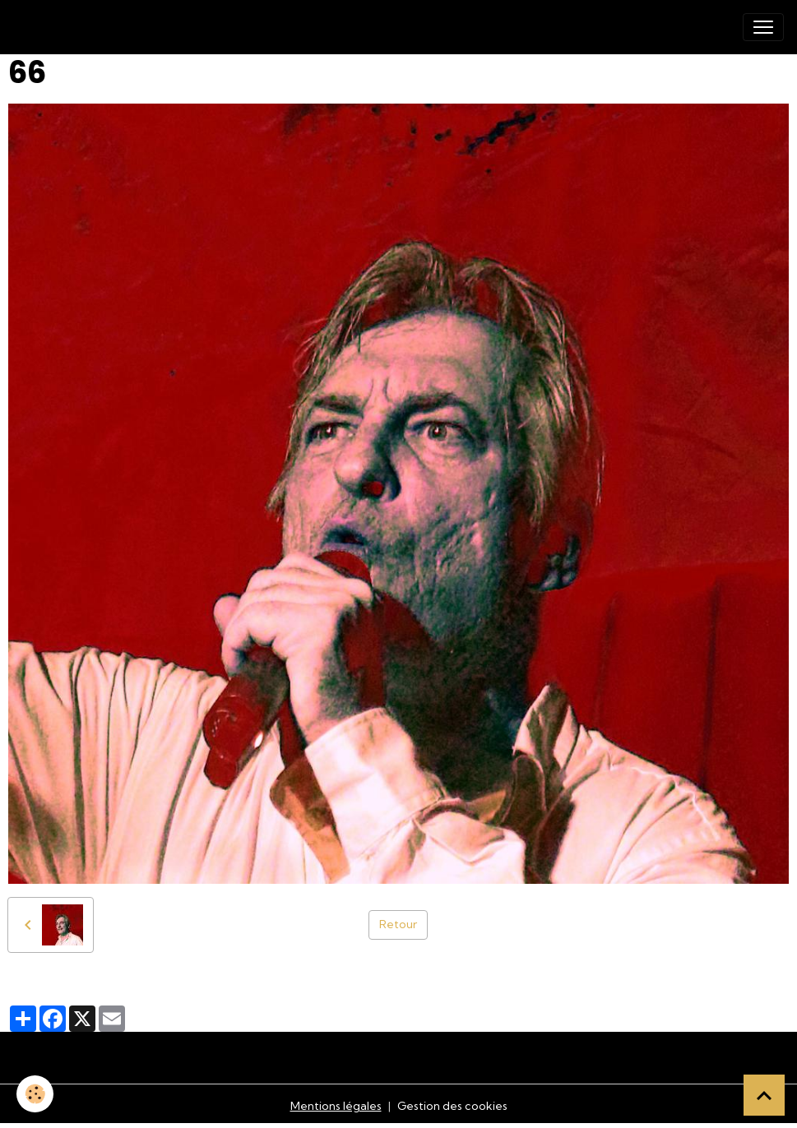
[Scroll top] (764, 1095)
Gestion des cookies (452, 1105)
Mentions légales (336, 1105)
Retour (398, 924)
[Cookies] (34, 1093)
